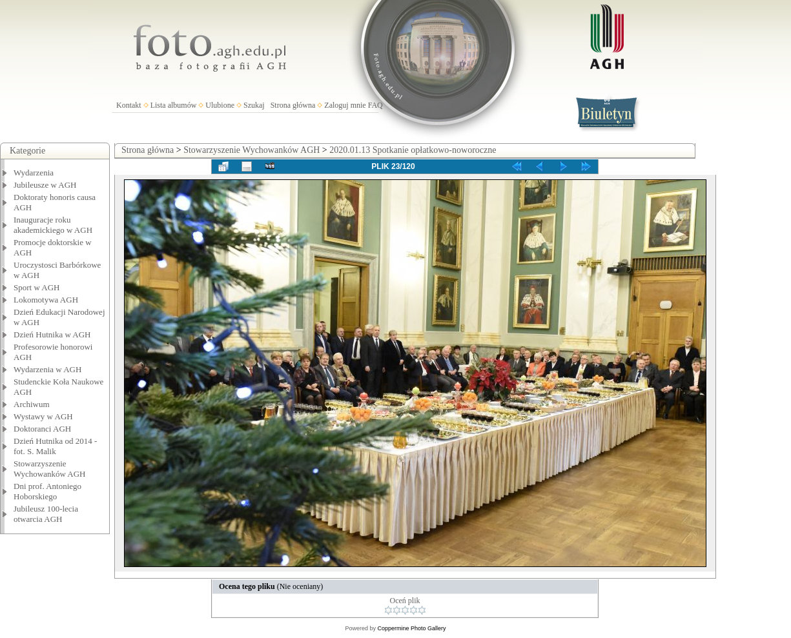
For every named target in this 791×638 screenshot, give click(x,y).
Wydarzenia (34, 172)
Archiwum (32, 404)
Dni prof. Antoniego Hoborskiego (47, 491)
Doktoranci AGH (42, 429)
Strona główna (293, 105)
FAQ (375, 105)
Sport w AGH (37, 287)
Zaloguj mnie (344, 105)
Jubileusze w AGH (45, 185)
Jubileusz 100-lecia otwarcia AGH (46, 514)
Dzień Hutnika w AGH (52, 334)
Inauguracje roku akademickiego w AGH (53, 225)
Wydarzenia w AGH (47, 369)
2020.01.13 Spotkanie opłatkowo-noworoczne (412, 150)
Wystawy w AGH (43, 416)
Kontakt (128, 105)
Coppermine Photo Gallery (411, 628)
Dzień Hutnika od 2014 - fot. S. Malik (55, 446)
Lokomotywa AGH (46, 299)
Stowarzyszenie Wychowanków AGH (50, 469)
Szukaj (254, 105)
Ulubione (219, 105)
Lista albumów (173, 105)
